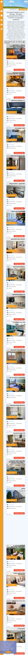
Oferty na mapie (23, 9)
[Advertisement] (14, 530)
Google (6, 642)
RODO (7, 650)
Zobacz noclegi (19, 70)
